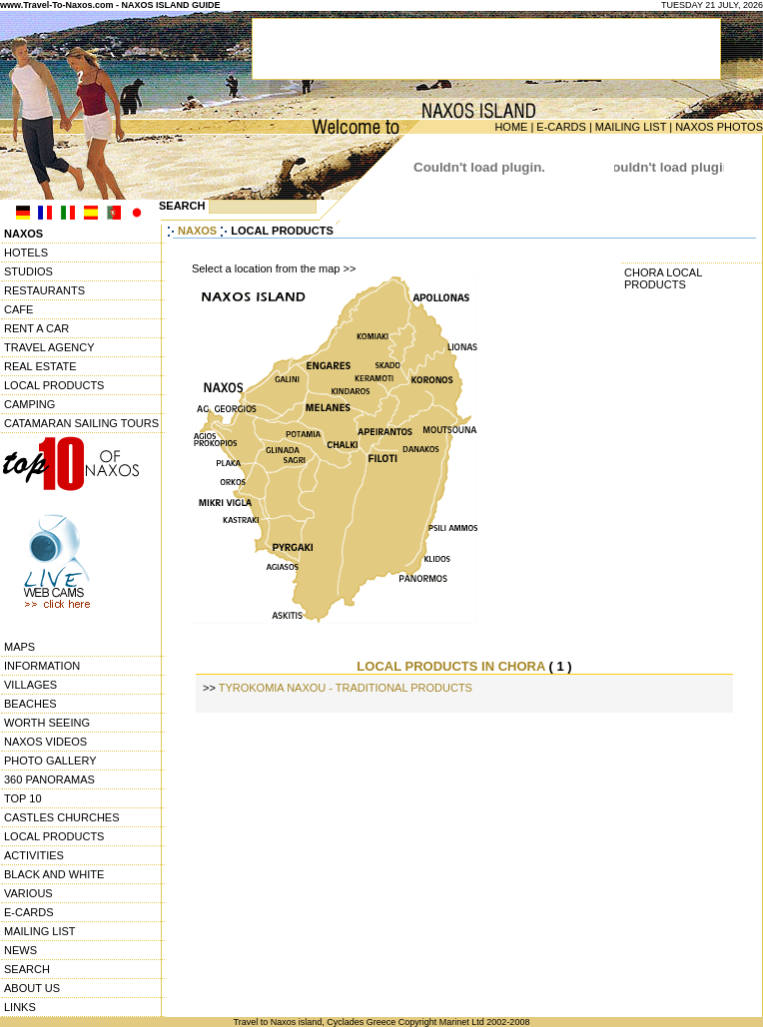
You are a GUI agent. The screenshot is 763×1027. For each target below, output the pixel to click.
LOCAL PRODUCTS (54, 385)
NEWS (20, 950)
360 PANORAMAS (49, 779)
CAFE (18, 309)
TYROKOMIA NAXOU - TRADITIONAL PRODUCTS (345, 688)
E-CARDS (561, 127)
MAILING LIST (630, 127)
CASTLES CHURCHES (62, 817)
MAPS (19, 647)
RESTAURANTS (44, 290)
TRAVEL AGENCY (49, 347)
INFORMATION (42, 666)
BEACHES (30, 704)
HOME (510, 127)
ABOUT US (32, 988)
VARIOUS (28, 893)
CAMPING (29, 404)
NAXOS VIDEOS (45, 742)
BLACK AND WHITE (54, 874)
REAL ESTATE (40, 366)
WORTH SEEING (47, 723)
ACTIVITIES (34, 855)
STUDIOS (28, 271)
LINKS (20, 1007)
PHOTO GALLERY (50, 761)
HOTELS (26, 252)
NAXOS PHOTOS (719, 127)
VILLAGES (30, 685)
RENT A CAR (36, 328)
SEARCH (27, 969)
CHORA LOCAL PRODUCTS (663, 278)
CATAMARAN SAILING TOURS (81, 423)
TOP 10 (23, 798)
